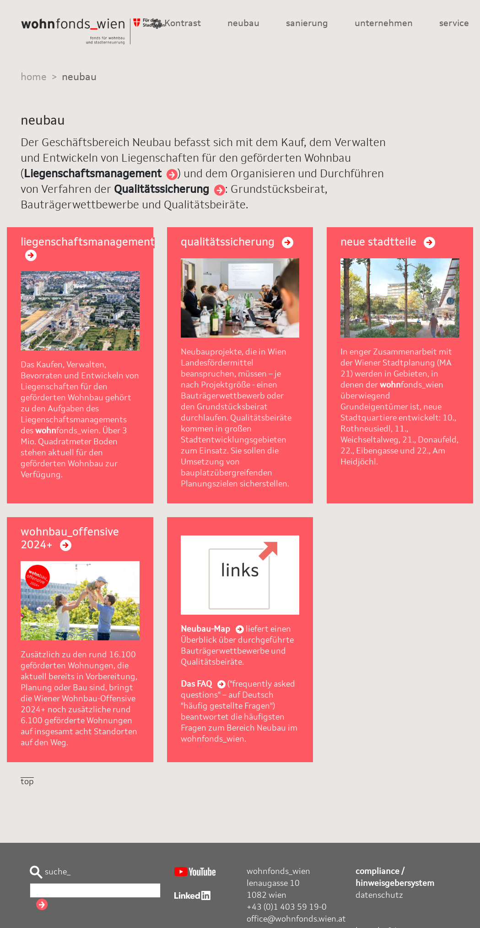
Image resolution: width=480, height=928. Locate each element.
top (27, 782)
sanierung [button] (307, 23)
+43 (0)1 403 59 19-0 (287, 907)
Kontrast (176, 24)
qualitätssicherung (237, 242)
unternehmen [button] (384, 23)
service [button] (454, 23)
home (34, 77)
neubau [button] (243, 23)
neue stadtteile (387, 242)
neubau (79, 77)
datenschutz (379, 895)
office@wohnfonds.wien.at (296, 919)
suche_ (50, 872)
